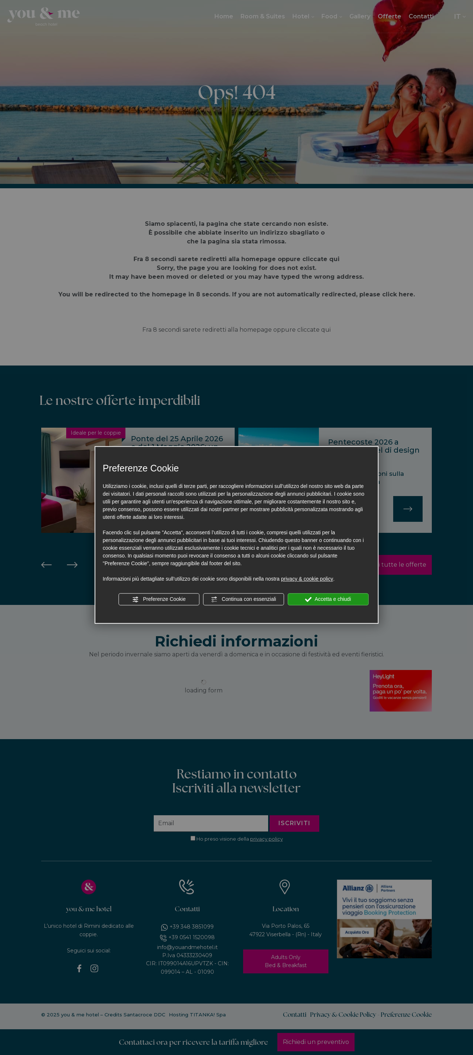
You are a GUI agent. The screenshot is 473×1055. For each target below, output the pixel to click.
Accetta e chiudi (328, 599)
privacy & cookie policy (307, 579)
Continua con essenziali (243, 599)
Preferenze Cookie (159, 599)
